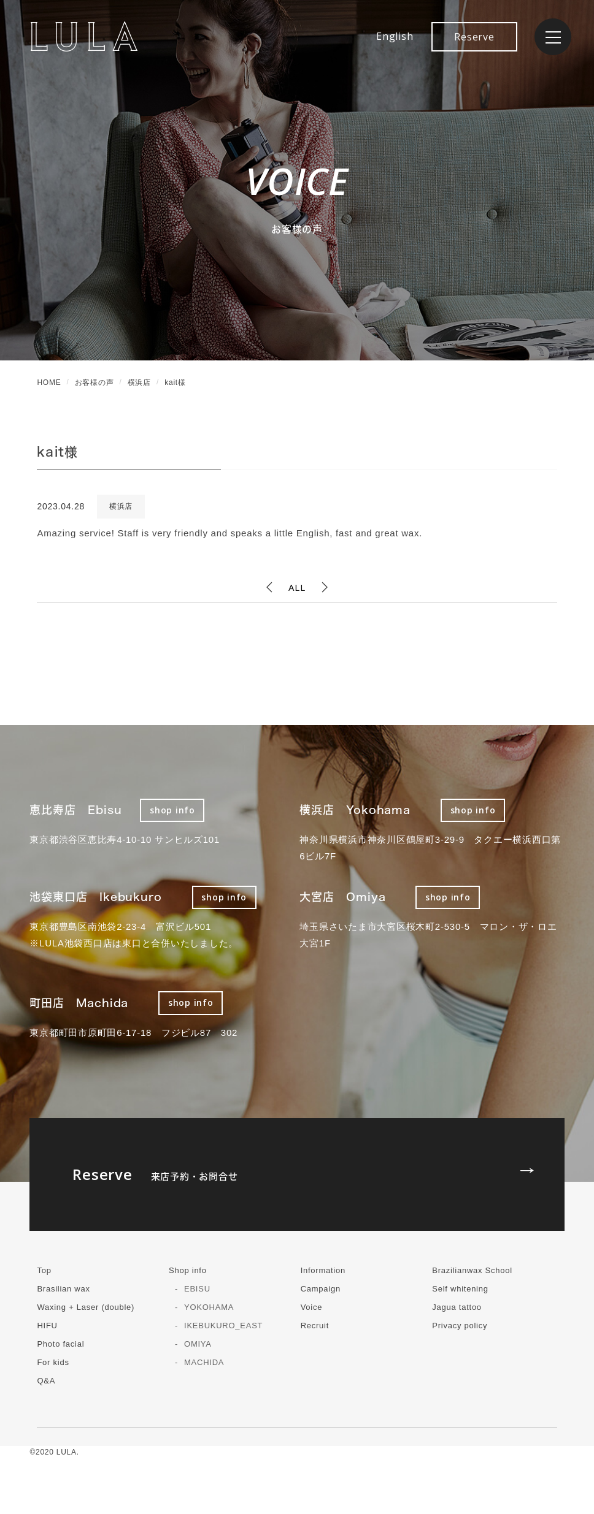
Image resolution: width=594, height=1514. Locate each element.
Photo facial (60, 1344)
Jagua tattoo (457, 1307)
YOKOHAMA (209, 1307)
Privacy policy (459, 1325)
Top (44, 1270)
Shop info (188, 1270)
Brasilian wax (63, 1288)
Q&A (46, 1380)
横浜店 (121, 506)
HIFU (47, 1325)
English (394, 36)
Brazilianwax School (472, 1270)
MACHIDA (204, 1362)
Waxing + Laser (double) (85, 1307)
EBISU (197, 1288)
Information (323, 1270)
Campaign (321, 1288)
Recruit (315, 1325)
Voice (312, 1307)
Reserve (474, 37)
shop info (172, 810)
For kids (53, 1362)
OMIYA (198, 1344)
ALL (296, 587)
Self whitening (460, 1288)
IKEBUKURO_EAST (223, 1325)
